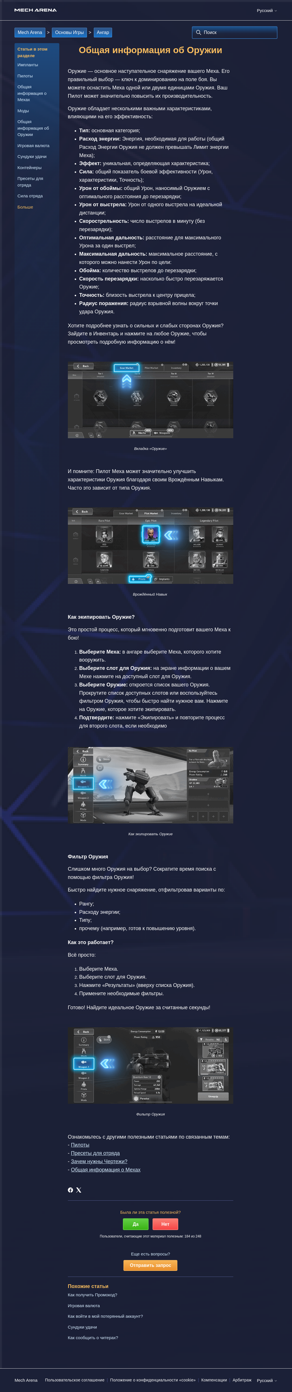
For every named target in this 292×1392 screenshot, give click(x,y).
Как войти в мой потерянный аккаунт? (105, 1316)
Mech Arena (30, 32)
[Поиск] (234, 32)
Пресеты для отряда (30, 181)
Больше (25, 207)
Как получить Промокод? (92, 1294)
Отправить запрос (150, 1265)
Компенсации (214, 1380)
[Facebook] (70, 1190)
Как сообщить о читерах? (93, 1337)
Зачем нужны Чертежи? (99, 1161)
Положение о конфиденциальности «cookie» (153, 1380)
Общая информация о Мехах (31, 93)
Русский (267, 10)
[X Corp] (78, 1190)
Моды (23, 110)
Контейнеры (29, 167)
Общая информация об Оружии (33, 128)
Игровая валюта (33, 145)
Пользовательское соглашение (74, 1380)
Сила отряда (30, 195)
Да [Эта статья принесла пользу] (136, 1224)
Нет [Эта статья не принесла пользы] (165, 1224)
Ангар (103, 32)
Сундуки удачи (31, 156)
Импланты (27, 64)
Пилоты (25, 75)
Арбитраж (242, 1380)
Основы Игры (69, 32)
